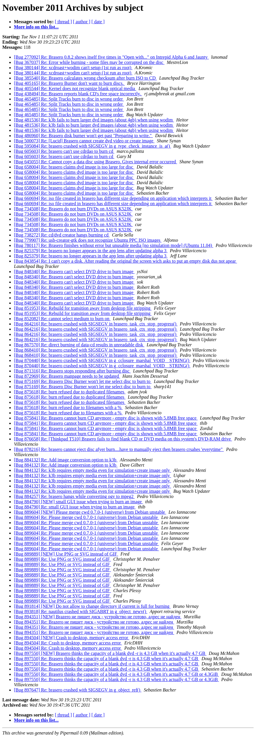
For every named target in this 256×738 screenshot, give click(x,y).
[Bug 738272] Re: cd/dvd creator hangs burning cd (62, 234)
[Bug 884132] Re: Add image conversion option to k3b (66, 459)
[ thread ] (63, 21)
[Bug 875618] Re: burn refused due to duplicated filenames (69, 391)
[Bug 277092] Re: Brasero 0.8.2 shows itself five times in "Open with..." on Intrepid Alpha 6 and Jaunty (111, 57)
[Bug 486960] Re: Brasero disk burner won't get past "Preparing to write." (83, 135)
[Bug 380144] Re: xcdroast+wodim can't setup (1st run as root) (73, 67)
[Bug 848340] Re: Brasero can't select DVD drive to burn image (74, 271)
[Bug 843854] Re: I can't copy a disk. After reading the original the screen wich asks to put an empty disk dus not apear (125, 261)
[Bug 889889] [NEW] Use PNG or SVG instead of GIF (66, 553)
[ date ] (97, 21)
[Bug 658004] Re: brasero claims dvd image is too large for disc (74, 166)
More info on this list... (36, 26)
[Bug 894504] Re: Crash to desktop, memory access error (68, 642)
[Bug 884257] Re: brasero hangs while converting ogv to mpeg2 (74, 496)
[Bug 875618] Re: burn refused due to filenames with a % (68, 407)
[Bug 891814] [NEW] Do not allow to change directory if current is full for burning (92, 606)
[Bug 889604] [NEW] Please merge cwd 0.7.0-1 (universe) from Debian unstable (90, 512)
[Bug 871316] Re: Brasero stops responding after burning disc (72, 370)
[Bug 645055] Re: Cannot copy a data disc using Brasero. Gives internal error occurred (95, 161)
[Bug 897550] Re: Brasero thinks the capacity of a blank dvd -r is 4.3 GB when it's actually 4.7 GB (106, 658)
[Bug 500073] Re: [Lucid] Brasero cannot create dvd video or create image (84, 140)
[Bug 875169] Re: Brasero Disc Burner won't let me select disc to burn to (83, 381)
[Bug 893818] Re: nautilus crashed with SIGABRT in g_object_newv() (80, 611)
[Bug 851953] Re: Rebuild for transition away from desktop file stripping (83, 308)
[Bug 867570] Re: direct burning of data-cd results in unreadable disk (79, 344)
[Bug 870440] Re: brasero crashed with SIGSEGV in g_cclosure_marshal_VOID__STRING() (102, 360)
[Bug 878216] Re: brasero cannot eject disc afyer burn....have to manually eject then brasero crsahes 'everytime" (119, 449)
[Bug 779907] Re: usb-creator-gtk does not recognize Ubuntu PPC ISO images (87, 240)
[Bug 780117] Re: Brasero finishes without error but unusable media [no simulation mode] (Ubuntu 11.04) (113, 245)
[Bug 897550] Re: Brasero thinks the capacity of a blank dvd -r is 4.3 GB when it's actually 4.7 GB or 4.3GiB (116, 674)
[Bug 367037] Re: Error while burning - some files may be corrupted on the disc (89, 62)
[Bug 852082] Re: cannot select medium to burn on (62, 318)
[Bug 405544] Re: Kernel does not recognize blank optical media (75, 88)
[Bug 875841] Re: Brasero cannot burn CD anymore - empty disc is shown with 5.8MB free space (106, 417)
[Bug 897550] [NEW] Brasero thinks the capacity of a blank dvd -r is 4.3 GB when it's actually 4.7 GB (110, 653)
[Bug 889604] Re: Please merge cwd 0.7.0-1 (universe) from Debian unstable (86, 517)
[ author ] (82, 21)
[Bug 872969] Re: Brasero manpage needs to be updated (67, 376)
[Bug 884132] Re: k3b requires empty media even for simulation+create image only (92, 470)
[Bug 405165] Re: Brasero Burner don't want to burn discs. (69, 83)
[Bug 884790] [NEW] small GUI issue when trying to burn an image (78, 501)
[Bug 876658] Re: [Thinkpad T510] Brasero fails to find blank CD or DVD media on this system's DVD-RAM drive (123, 438)
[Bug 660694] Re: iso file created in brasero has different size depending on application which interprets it (113, 198)
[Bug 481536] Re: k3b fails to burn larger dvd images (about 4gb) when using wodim (94, 119)
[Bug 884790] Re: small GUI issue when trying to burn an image (75, 506)
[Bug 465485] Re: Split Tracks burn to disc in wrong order (69, 98)
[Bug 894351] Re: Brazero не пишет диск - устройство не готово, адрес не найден (94, 621)
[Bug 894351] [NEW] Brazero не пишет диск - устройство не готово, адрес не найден (97, 616)
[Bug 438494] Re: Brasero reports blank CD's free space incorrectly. (78, 93)
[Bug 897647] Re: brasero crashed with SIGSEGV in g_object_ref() (77, 689)
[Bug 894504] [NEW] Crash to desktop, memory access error (71, 637)
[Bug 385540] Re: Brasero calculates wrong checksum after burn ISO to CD (85, 78)
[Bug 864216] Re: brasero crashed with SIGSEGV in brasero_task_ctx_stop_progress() (96, 323)
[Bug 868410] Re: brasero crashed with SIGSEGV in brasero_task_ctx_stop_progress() (96, 349)
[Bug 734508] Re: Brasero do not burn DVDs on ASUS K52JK (73, 208)
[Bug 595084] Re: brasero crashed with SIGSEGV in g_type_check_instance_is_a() (92, 146)
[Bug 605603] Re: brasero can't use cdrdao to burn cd (64, 151)
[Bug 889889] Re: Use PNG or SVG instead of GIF (62, 559)
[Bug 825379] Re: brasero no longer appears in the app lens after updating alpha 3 (90, 250)
